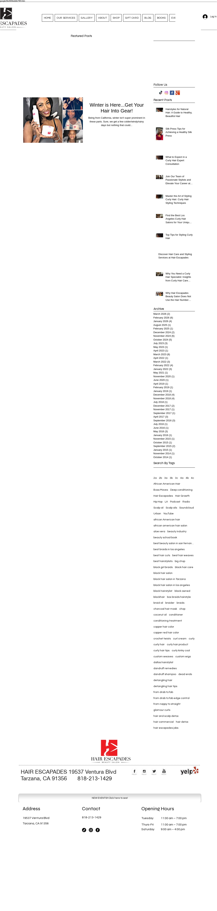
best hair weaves (182, 555)
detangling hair (162, 680)
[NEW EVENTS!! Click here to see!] (110, 798)
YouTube (168, 513)
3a (165, 478)
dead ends (185, 674)
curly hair (159, 644)
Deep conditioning (181, 490)
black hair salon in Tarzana (169, 579)
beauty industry (176, 531)
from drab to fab (163, 692)
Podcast (175, 501)
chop (182, 609)
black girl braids (163, 567)
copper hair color (163, 626)
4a (181, 478)
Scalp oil (158, 507)
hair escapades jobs (165, 728)
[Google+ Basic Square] (178, 93)
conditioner (176, 614)
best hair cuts (161, 555)
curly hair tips (161, 650)
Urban (157, 513)
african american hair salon (170, 525)
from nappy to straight (166, 704)
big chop (180, 561)
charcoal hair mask (165, 609)
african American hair (166, 519)
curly (192, 638)
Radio (186, 501)
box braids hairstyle (179, 597)
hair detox (182, 722)
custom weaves (163, 656)
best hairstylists (163, 561)
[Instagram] (166, 93)
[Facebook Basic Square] (172, 93)
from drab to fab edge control (171, 698)
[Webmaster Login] (189, 736)
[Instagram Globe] (144, 771)
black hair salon (163, 573)
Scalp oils (171, 507)
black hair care (184, 567)
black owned (182, 591)
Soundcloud (186, 507)
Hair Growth (182, 496)
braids (180, 603)
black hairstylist (162, 591)
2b (160, 478)
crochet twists (162, 638)
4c (192, 478)
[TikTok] (161, 93)
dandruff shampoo (164, 674)
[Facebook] (98, 830)
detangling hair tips (165, 686)
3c (176, 478)
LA (166, 501)
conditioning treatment (167, 620)
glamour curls (161, 710)
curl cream (179, 638)
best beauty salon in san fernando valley (174, 543)
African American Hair (166, 484)
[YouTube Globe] (163, 771)
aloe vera (159, 531)
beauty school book (165, 537)
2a (155, 478)
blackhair (159, 597)
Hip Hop (158, 501)
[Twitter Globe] (154, 771)
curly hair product (177, 644)
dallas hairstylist (163, 662)
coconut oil (160, 614)
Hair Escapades (163, 496)
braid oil (158, 603)
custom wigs (183, 656)
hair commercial (163, 722)
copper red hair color (166, 632)
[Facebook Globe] (134, 771)
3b (171, 478)
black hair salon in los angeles (171, 585)
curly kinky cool (181, 650)
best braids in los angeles (169, 549)
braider (169, 603)
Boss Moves (160, 490)
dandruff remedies (165, 668)
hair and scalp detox (166, 716)
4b (187, 478)
